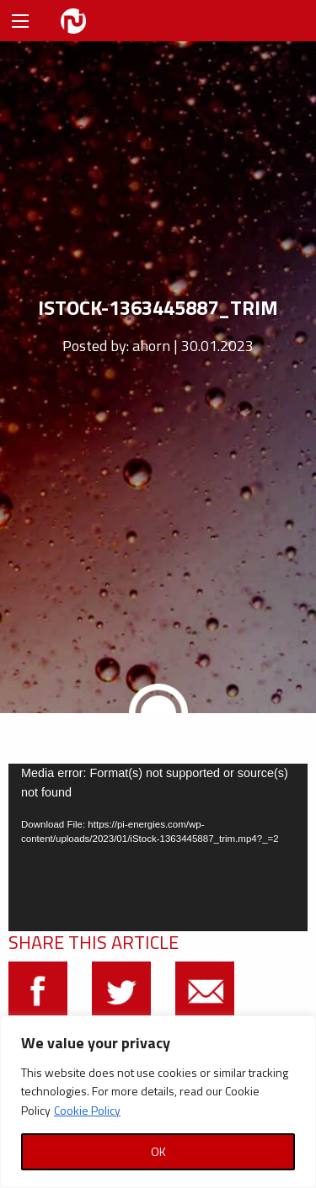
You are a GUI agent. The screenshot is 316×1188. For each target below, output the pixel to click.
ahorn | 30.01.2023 (193, 345)
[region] (158, 1101)
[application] (158, 848)
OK (158, 1151)
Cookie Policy (87, 1110)
